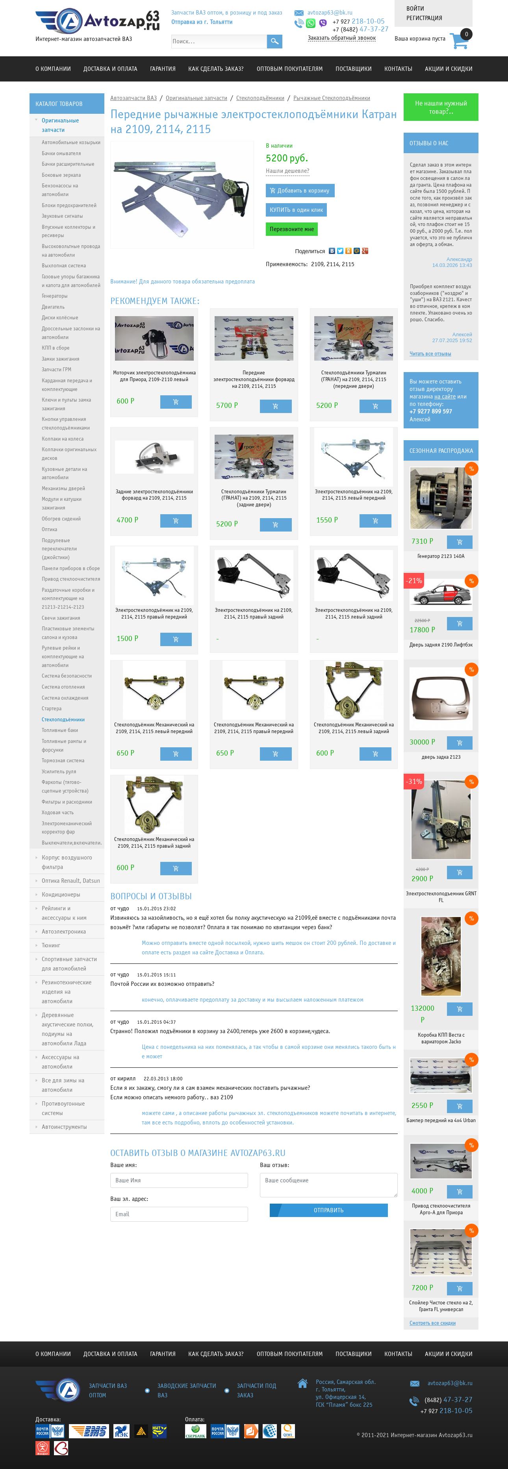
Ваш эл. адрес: (129, 1198)
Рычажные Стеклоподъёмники (331, 98)
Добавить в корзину (303, 190)
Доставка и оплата (110, 68)
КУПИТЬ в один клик (296, 209)
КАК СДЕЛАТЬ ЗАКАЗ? (216, 68)
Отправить (329, 1210)
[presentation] (170, 1243)
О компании (53, 68)
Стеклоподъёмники (260, 98)
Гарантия (163, 68)
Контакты (398, 68)
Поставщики (354, 68)
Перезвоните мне (292, 229)
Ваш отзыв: (274, 1165)
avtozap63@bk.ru (330, 12)
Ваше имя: (123, 1165)
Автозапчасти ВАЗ (133, 98)
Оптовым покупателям (290, 68)
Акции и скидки (449, 68)
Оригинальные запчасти (196, 98)
